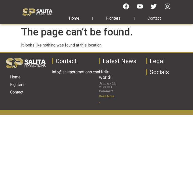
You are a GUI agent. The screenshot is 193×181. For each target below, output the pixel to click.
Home (74, 18)
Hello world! (105, 74)
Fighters (113, 18)
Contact (154, 18)
